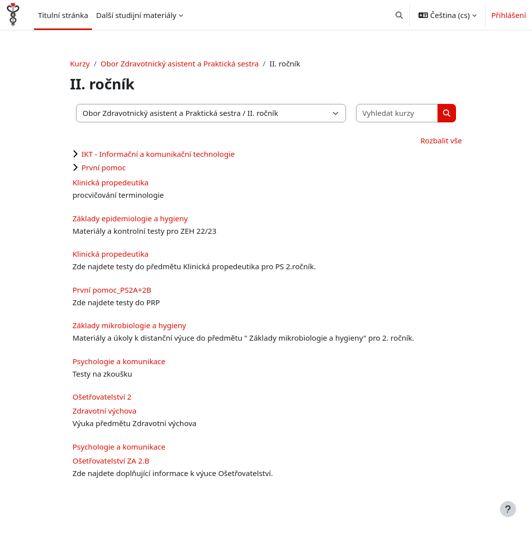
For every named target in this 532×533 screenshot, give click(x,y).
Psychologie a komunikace (119, 361)
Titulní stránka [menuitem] (63, 15)
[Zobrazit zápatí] (508, 509)
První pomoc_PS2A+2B (112, 290)
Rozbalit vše (441, 140)
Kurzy (80, 63)
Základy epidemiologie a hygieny (130, 218)
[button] (399, 15)
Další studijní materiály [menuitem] (136, 15)
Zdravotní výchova (104, 411)
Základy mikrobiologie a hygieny (129, 325)
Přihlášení (509, 15)
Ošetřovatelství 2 (102, 397)
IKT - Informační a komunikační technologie (158, 154)
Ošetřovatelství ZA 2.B (111, 461)
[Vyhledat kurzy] (397, 113)
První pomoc (104, 167)
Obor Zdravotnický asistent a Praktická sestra (179, 63)
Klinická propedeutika (110, 182)
